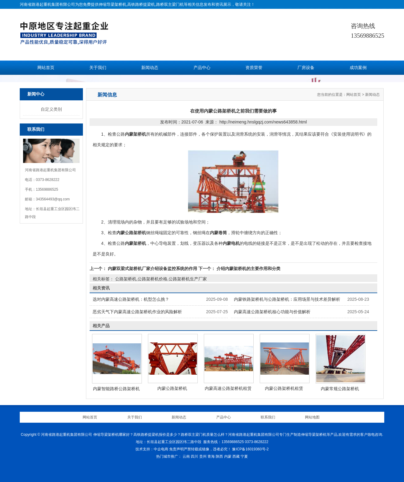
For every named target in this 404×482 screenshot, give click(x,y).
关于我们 (97, 67)
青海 (211, 456)
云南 (186, 456)
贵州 (203, 456)
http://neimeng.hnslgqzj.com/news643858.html (263, 122)
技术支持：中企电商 (151, 449)
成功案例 (358, 67)
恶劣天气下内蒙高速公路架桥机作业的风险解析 (137, 311)
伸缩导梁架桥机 (112, 4)
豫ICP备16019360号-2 (250, 449)
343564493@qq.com (53, 199)
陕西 (219, 456)
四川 (194, 456)
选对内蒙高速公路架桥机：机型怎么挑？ (131, 299)
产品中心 (202, 67)
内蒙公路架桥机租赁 (284, 388)
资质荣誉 (253, 67)
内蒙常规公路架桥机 (340, 388)
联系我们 (268, 417)
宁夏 (244, 456)
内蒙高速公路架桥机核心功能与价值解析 (272, 311)
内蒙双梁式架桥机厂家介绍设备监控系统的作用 (152, 268)
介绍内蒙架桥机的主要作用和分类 (247, 268)
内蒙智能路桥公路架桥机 (116, 388)
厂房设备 (305, 67)
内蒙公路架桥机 (172, 388)
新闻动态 (149, 67)
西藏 (236, 456)
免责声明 (176, 449)
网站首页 (45, 67)
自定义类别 (51, 109)
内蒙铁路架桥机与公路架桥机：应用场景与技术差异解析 (287, 299)
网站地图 (312, 417)
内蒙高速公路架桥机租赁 (228, 388)
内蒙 (227, 456)
